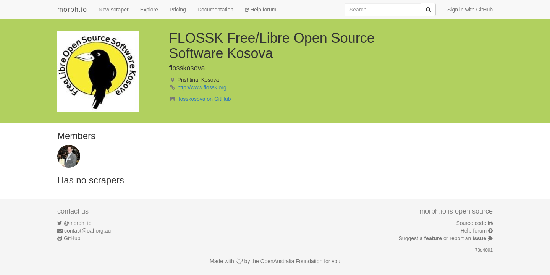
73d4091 (484, 250)
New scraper (114, 9)
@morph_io (78, 223)
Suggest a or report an (443, 238)
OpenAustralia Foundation (291, 261)
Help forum (260, 9)
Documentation (215, 9)
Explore (149, 9)
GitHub (72, 238)
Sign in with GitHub (470, 9)
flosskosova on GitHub (204, 99)
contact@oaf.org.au (87, 231)
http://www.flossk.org (201, 87)
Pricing (178, 9)
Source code (471, 223)
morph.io (72, 9)
